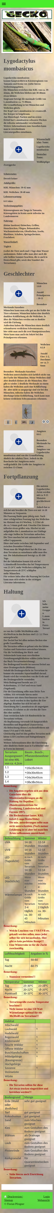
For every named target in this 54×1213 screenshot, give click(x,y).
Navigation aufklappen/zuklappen (27, 4)
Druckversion (13, 1196)
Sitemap (8, 1200)
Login (47, 1196)
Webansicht (44, 1200)
